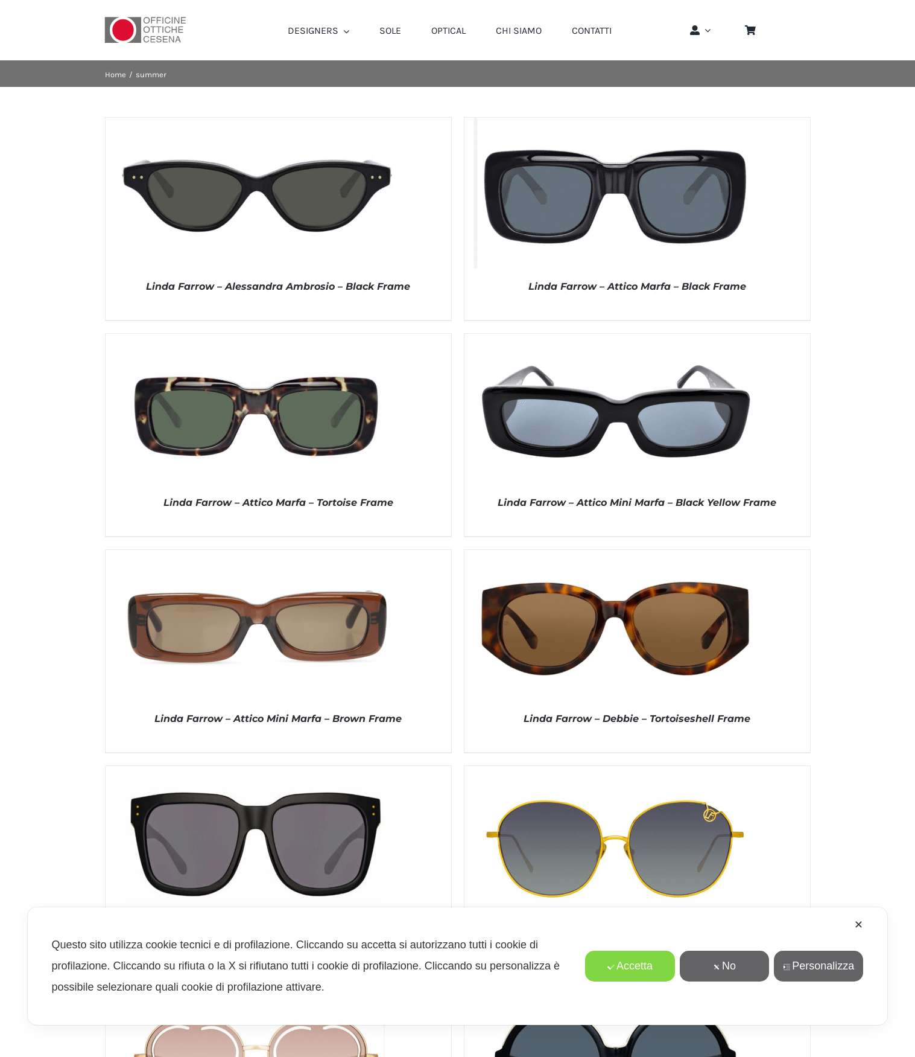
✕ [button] (858, 925)
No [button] (724, 966)
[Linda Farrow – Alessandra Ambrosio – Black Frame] (256, 123)
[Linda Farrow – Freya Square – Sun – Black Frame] (256, 772)
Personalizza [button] (818, 966)
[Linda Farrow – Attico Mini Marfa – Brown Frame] (256, 556)
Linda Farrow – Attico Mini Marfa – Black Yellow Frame (637, 502)
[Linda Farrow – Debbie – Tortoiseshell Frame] (615, 556)
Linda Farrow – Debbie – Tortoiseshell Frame (637, 718)
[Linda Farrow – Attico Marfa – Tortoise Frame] (256, 339)
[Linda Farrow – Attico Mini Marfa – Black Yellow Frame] (615, 339)
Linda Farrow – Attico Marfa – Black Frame (637, 286)
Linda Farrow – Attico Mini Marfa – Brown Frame (278, 718)
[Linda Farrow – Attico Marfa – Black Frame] (615, 123)
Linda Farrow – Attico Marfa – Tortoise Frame (278, 502)
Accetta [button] (630, 966)
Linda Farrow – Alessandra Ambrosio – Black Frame (278, 286)
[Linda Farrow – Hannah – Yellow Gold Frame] (615, 772)
